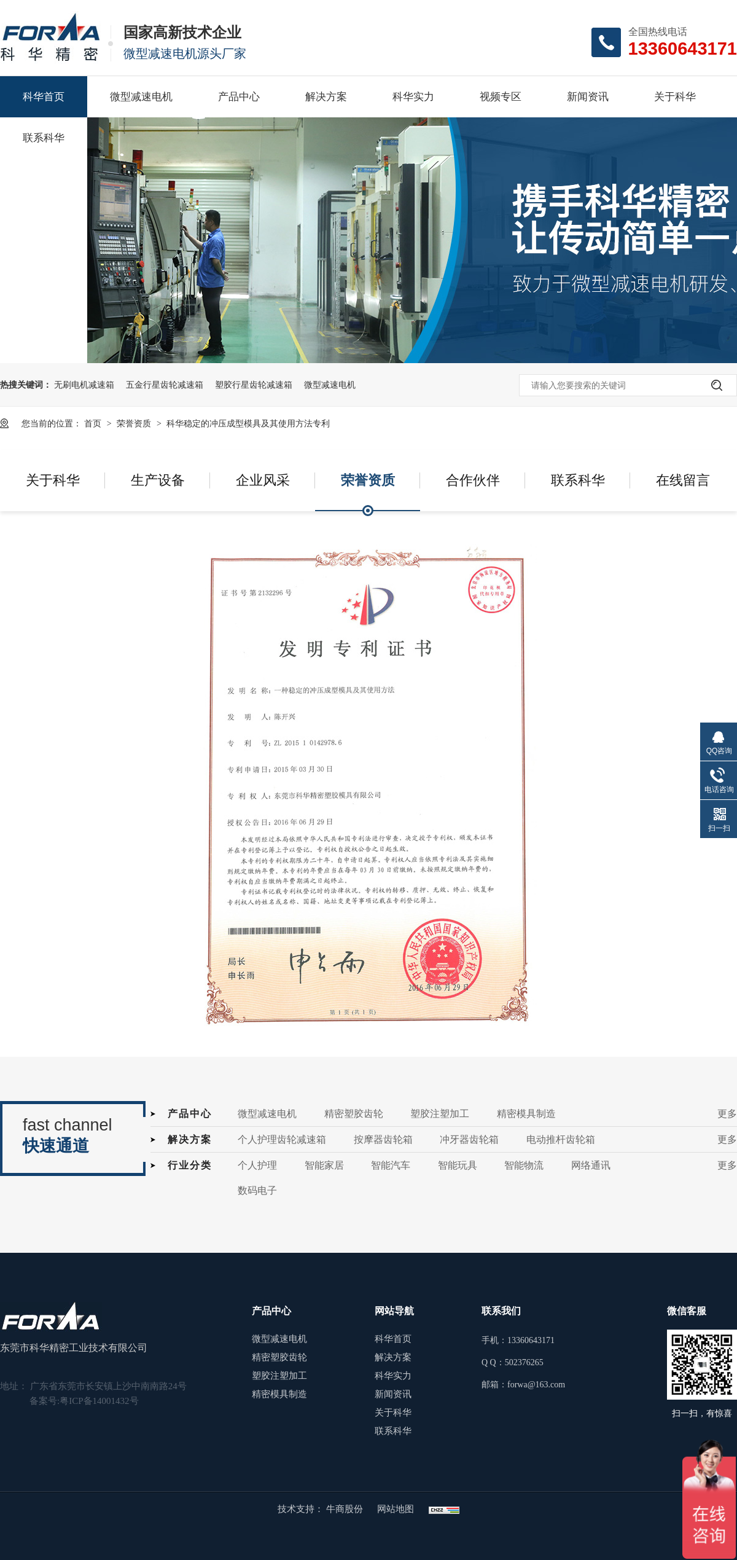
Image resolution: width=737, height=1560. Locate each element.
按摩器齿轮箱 (383, 1139)
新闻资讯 (588, 97)
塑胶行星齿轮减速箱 (253, 385)
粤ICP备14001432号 (99, 1401)
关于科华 (675, 97)
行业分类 (190, 1165)
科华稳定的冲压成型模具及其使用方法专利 (248, 423)
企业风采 (263, 480)
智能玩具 (457, 1165)
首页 (94, 423)
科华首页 (43, 97)
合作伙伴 (473, 480)
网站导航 (394, 1311)
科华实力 (413, 97)
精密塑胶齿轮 (353, 1113)
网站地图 (395, 1509)
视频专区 (500, 97)
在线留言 (683, 480)
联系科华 (43, 138)
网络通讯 (590, 1165)
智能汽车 (390, 1165)
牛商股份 (345, 1509)
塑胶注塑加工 (439, 1113)
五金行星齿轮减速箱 (164, 385)
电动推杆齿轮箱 (560, 1139)
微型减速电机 (141, 97)
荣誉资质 (135, 423)
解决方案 (326, 97)
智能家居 (324, 1165)
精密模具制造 (526, 1113)
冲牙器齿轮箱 (469, 1139)
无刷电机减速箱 (84, 385)
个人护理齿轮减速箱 (282, 1139)
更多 (727, 1113)
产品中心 (239, 97)
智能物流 (524, 1165)
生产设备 (158, 480)
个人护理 (257, 1165)
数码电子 (257, 1190)
